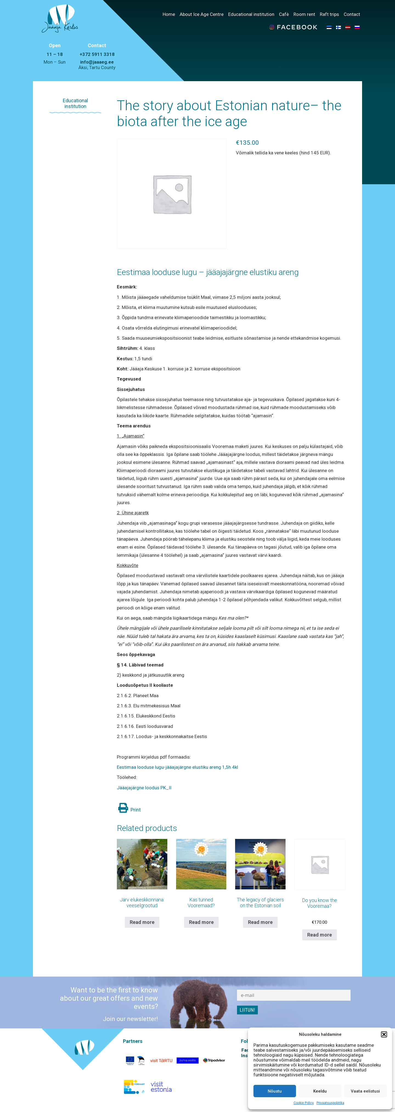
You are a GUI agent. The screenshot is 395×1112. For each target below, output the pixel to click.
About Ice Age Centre (202, 14)
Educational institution (251, 14)
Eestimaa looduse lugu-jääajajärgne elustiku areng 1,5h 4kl (177, 767)
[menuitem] (329, 27)
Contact (352, 14)
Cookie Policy (304, 1103)
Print (129, 810)
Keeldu (320, 1091)
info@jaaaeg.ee (97, 62)
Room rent (304, 14)
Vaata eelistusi (365, 1091)
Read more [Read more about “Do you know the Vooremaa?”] (319, 935)
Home (169, 14)
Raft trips (329, 14)
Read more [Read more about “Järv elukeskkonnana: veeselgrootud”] (142, 922)
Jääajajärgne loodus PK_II (144, 787)
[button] (384, 1034)
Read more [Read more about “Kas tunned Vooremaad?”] (201, 922)
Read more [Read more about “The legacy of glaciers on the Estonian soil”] (260, 922)
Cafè (284, 14)
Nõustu (275, 1091)
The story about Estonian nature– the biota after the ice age (229, 113)
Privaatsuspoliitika (330, 1103)
